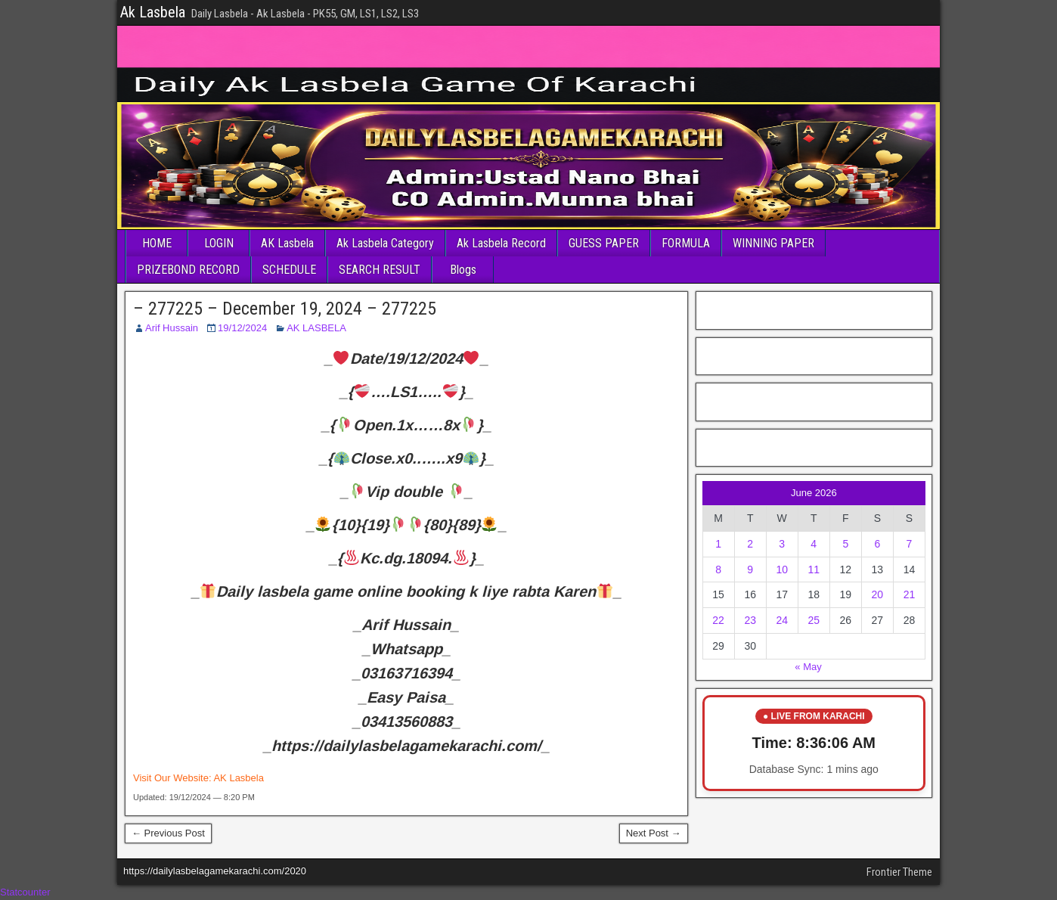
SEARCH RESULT (379, 269)
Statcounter (25, 892)
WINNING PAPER (773, 243)
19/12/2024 (242, 328)
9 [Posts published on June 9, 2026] (750, 569)
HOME (157, 243)
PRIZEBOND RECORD (188, 269)
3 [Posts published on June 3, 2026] (782, 544)
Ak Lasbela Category (385, 243)
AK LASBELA (316, 328)
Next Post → (653, 833)
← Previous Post (168, 833)
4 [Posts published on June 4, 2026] (814, 544)
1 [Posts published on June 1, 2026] (718, 544)
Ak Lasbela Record (501, 243)
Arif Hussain (171, 328)
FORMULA (686, 243)
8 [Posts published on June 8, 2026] (718, 569)
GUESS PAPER (604, 243)
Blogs (463, 269)
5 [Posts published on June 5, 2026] (845, 544)
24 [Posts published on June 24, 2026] (782, 620)
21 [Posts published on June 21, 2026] (910, 594)
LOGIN (219, 243)
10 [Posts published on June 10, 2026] (782, 569)
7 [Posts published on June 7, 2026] (910, 544)
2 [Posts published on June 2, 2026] (750, 544)
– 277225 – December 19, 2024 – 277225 (284, 308)
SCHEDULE (289, 269)
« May (808, 666)
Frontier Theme (899, 872)
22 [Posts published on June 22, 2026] (718, 620)
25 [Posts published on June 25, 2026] (813, 620)
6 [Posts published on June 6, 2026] (877, 544)
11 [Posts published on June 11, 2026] (813, 569)
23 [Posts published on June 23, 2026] (750, 620)
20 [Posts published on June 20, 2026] (878, 594)
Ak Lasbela (152, 12)
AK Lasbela (287, 243)
